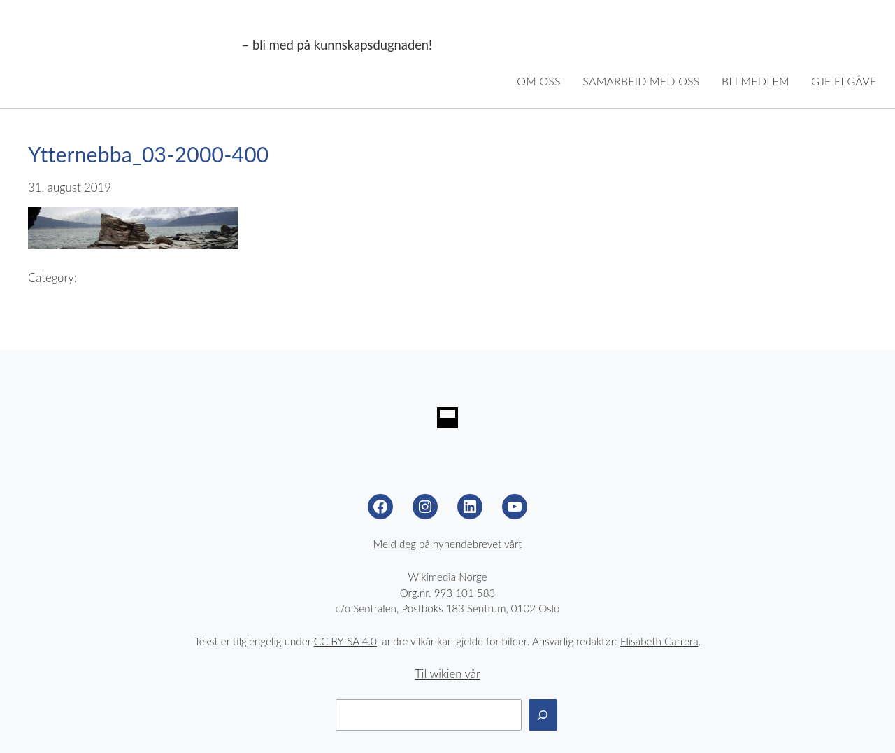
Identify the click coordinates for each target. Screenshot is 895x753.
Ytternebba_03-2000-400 (148, 154)
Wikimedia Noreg (127, 45)
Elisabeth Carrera (659, 641)
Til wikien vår (447, 674)
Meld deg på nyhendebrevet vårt (447, 543)
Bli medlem (755, 80)
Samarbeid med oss (640, 80)
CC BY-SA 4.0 (345, 641)
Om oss (539, 80)
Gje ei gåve (843, 80)
